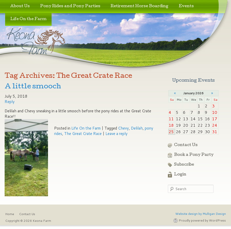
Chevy (123, 128)
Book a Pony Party (194, 155)
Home (9, 214)
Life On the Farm (28, 19)
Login (180, 175)
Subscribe (184, 165)
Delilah (137, 128)
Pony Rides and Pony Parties (70, 6)
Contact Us (186, 145)
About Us (20, 6)
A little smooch (33, 86)
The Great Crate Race (83, 133)
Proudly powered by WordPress (202, 220)
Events (186, 6)
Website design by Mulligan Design (200, 213)
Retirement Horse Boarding (139, 6)
